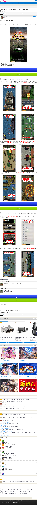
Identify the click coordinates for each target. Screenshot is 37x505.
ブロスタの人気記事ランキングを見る (5, 422)
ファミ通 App (3, 1)
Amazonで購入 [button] (7, 342)
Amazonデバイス (16, 320)
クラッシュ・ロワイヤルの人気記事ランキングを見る (6, 428)
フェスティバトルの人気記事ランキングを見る (5, 425)
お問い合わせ (7, 500)
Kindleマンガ (11, 320)
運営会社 (13, 500)
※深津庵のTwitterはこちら (4, 279)
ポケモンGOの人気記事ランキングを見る (5, 435)
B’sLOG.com (29, 500)
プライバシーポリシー (17, 500)
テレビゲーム (21, 320)
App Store (18, 70)
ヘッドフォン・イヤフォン (4, 320)
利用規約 (10, 500)
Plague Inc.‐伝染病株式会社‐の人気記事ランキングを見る (6, 431)
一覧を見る (35, 318)
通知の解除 (22, 500)
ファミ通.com (26, 500)
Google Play (18, 74)
